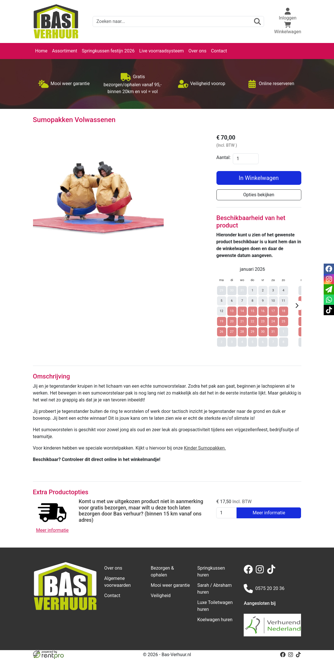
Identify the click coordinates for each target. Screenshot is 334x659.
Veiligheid (161, 595)
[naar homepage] (56, 21)
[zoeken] (257, 21)
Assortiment (64, 51)
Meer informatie (269, 512)
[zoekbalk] (178, 21)
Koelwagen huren (215, 619)
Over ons (197, 51)
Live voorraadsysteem (161, 51)
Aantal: (223, 157)
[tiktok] (272, 572)
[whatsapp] (329, 300)
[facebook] (249, 572)
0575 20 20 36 (264, 588)
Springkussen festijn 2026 (108, 51)
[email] (329, 289)
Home (41, 51)
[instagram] (261, 572)
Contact (219, 51)
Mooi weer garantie (170, 585)
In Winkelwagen (259, 177)
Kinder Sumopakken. (205, 448)
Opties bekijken (258, 194)
